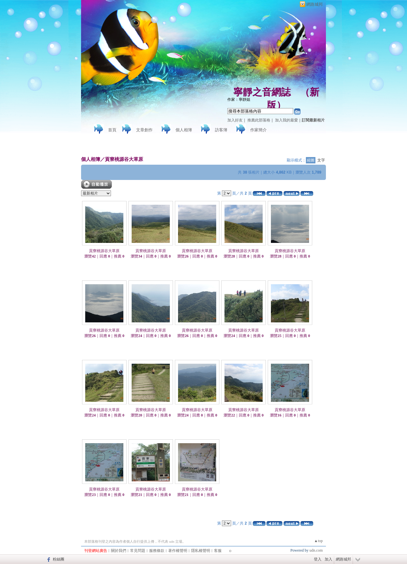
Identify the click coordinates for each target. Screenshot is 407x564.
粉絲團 (58, 559)
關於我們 (118, 550)
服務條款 (156, 550)
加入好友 (235, 120)
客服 (218, 550)
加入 (328, 559)
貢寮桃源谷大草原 (124, 159)
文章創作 (144, 129)
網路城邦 (314, 4)
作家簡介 (258, 129)
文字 (321, 160)
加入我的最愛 (286, 120)
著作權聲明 (177, 550)
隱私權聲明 (200, 550)
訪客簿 (221, 129)
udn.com (316, 550)
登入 (317, 559)
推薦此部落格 (258, 120)
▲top (318, 541)
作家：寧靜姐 (238, 99)
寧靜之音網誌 (262, 92)
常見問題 (137, 550)
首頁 (112, 129)
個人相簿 (184, 129)
